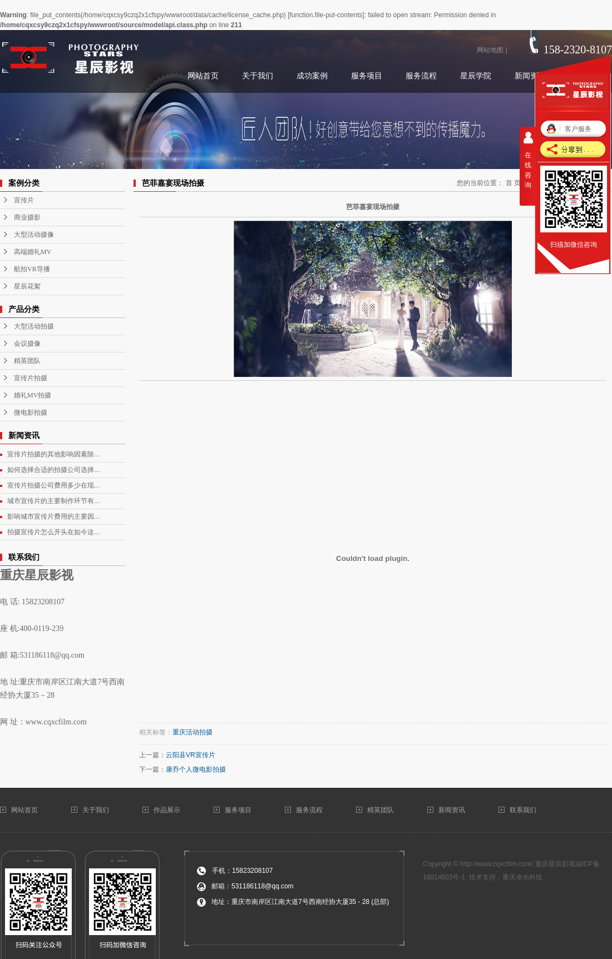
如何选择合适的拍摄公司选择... (53, 470)
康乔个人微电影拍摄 (196, 769)
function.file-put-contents (325, 15)
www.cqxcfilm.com (56, 722)
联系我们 (524, 810)
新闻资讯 (451, 810)
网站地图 (490, 50)
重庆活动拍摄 (192, 732)
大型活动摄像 (34, 234)
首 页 (513, 183)
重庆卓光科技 (522, 877)
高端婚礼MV (32, 252)
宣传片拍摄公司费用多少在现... (53, 485)
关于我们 (96, 810)
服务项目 (238, 810)
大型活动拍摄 (34, 326)
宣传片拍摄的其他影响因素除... (53, 454)
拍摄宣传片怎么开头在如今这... (53, 532)
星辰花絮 (27, 286)
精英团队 (27, 361)
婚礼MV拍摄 (32, 395)
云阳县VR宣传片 (190, 755)
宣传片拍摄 (30, 378)
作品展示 (167, 810)
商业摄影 (27, 217)
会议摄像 (27, 343)
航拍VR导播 (32, 269)
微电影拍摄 (30, 412)
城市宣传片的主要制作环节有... (53, 501)
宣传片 (24, 200)
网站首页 (25, 810)
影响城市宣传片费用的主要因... (53, 516)
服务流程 (309, 810)
